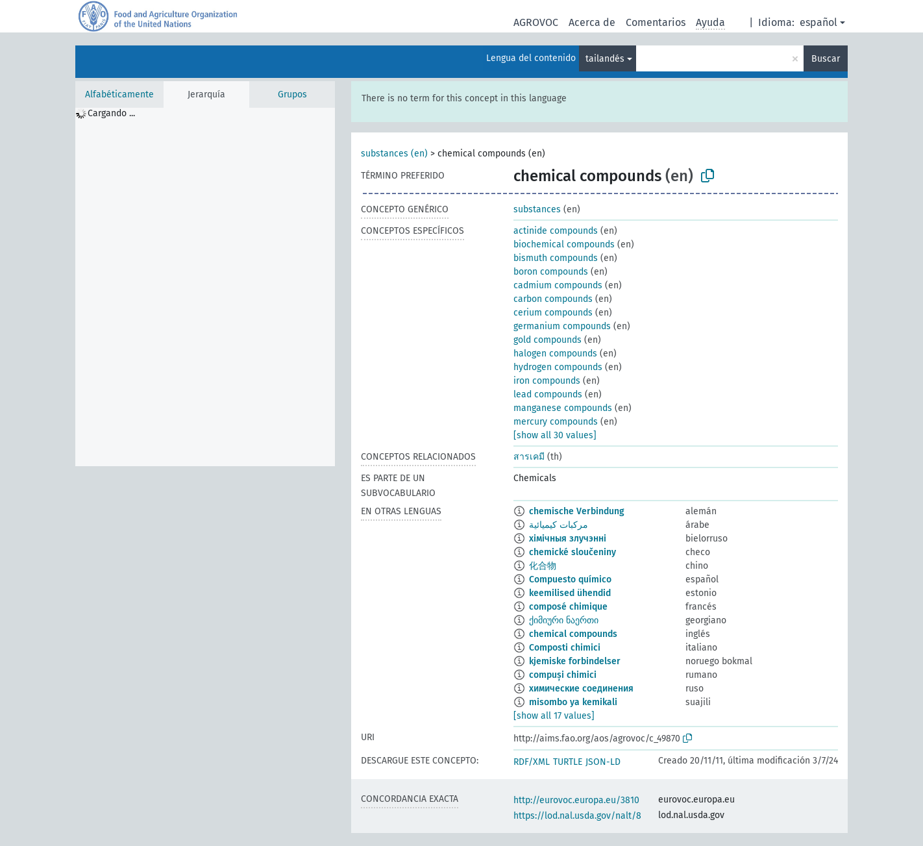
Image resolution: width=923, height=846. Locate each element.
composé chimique (568, 606)
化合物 (542, 565)
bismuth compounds (555, 258)
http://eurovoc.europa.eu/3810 (576, 800)
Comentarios (655, 22)
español (818, 22)
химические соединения (581, 688)
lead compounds (547, 394)
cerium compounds (553, 312)
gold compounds (547, 339)
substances (537, 209)
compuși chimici (563, 674)
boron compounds (550, 271)
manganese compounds (562, 408)
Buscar (825, 58)
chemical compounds (573, 634)
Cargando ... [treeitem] (111, 113)
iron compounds (546, 380)
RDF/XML (531, 761)
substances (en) (394, 153)
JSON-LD (603, 761)
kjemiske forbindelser (575, 661)
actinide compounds (555, 230)
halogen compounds (555, 353)
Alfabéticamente (119, 94)
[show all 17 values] (554, 715)
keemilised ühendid (570, 593)
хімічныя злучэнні (567, 538)
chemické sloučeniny (572, 552)
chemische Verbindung (576, 511)
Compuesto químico (570, 579)
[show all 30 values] (555, 435)
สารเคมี (529, 456)
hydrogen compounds (557, 367)
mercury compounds (555, 421)
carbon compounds (553, 299)
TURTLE (567, 761)
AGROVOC (535, 22)
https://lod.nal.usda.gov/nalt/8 (577, 815)
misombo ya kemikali (573, 702)
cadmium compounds (557, 285)
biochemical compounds (564, 244)
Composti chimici (564, 647)
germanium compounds (562, 326)
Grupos (292, 94)
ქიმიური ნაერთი (563, 620)
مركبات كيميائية (558, 524)
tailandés (604, 58)
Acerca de (592, 22)
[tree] (205, 287)
